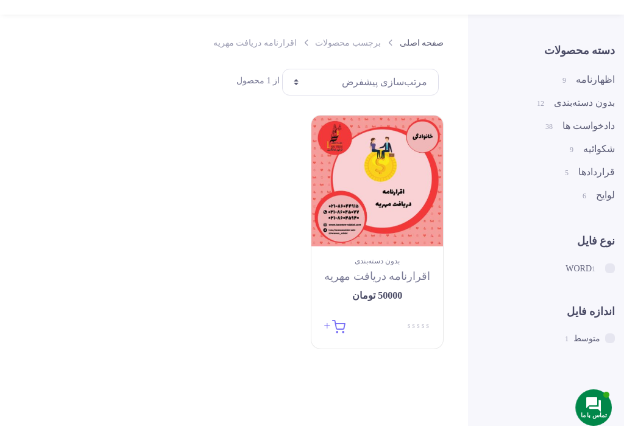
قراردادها (590, 172)
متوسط (594, 338)
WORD (590, 268)
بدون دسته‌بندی (377, 261)
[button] (334, 325)
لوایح (599, 195)
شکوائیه (592, 149)
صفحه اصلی (422, 42)
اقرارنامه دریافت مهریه (377, 276)
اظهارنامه (588, 80)
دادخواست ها (580, 126)
